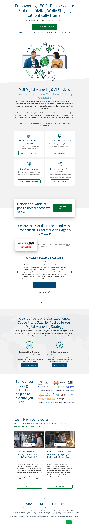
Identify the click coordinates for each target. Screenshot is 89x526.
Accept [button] (68, 522)
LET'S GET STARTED (62, 208)
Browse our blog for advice (26, 426)
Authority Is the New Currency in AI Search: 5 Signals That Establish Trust (28, 454)
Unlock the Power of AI (29, 181)
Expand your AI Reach (29, 153)
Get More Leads (60, 153)
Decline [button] (75, 522)
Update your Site (60, 181)
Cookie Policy (60, 514)
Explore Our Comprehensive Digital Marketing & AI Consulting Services (45, 124)
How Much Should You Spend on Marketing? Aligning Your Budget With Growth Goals (59, 455)
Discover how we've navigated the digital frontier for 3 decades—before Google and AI (45, 33)
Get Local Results (59, 365)
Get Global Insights (29, 365)
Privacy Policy (51, 514)
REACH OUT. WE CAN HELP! (44, 27)
